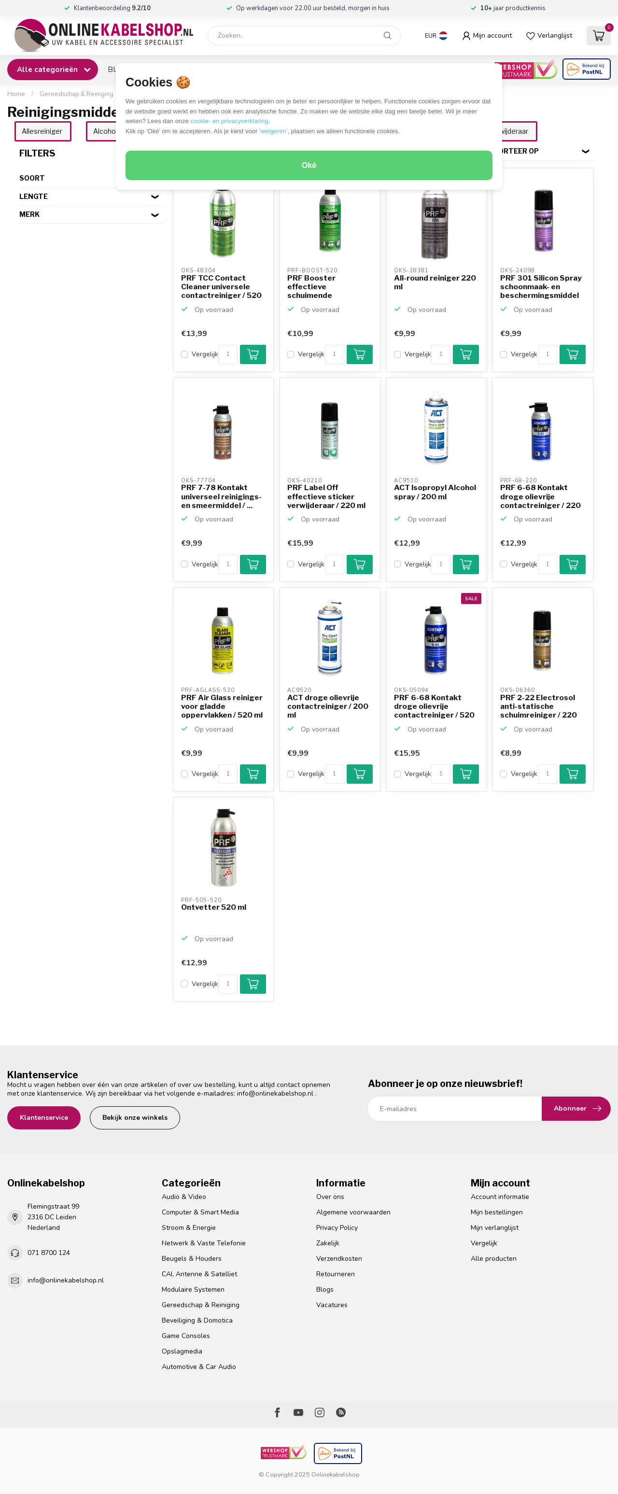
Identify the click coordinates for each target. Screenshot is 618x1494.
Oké (309, 165)
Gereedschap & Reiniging (76, 94)
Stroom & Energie (189, 1227)
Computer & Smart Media (200, 1212)
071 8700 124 (49, 1252)
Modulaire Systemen (193, 1289)
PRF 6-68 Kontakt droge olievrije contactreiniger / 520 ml (434, 706)
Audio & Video (184, 1196)
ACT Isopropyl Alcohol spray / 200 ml (435, 492)
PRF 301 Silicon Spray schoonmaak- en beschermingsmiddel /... (541, 287)
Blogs (325, 1289)
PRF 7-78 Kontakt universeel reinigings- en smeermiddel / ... (221, 496)
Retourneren (335, 1274)
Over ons (330, 1196)
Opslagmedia (182, 1351)
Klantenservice (44, 1117)
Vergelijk (205, 354)
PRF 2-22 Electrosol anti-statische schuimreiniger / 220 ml (538, 706)
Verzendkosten (339, 1258)
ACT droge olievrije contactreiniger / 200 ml (327, 706)
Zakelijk (327, 1243)
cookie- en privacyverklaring (229, 121)
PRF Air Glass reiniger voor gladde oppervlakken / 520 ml (222, 706)
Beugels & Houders (192, 1258)
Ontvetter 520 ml (213, 907)
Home (16, 94)
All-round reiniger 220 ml (435, 282)
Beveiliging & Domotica (197, 1320)
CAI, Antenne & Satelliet (199, 1274)
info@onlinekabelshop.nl (275, 1093)
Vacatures (332, 1305)
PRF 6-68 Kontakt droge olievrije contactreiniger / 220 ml (540, 496)
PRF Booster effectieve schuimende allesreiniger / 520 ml (326, 287)
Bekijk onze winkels (135, 1117)
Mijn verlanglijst (495, 1227)
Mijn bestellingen (497, 1212)
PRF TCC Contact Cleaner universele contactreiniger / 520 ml (221, 287)
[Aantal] (228, 354)
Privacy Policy (337, 1227)
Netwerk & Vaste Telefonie (204, 1243)
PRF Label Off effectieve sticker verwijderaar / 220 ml (326, 496)
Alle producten (494, 1258)
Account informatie (500, 1196)
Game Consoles (186, 1335)
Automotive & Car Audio (199, 1366)
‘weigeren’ (273, 131)
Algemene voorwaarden (353, 1212)
